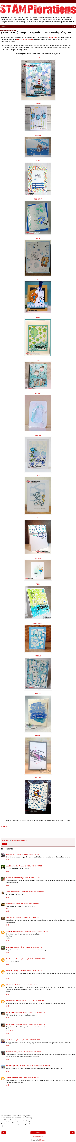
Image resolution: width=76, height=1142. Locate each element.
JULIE (38, 238)
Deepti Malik (53, 37)
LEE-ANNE (38, 58)
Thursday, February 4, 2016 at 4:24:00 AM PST (26, 1052)
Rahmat (8, 878)
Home (38, 1132)
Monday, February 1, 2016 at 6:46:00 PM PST (24, 854)
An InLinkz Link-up (7, 826)
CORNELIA (38, 199)
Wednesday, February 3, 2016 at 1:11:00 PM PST (30, 1024)
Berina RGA (10, 1012)
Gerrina (8, 1052)
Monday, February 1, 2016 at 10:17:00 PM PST (25, 917)
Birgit (8, 854)
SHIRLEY (38, 104)
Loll (7, 1040)
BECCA (38, 694)
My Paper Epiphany (12, 1065)
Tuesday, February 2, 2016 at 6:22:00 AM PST (30, 959)
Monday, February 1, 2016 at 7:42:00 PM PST (27, 866)
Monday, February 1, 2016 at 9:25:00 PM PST (29, 891)
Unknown (9, 970)
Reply (7, 860)
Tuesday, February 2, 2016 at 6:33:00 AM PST (27, 970)
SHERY (38, 778)
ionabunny (9, 947)
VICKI (38, 280)
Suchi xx (8, 908)
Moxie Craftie (10, 1031)
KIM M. (38, 518)
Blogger (41, 1140)
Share (4, 843)
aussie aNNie (10, 891)
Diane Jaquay (10, 1000)
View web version (38, 1136)
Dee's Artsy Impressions (24, 39)
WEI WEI (38, 736)
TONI (38, 161)
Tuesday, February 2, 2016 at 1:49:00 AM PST (28, 947)
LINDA (38, 476)
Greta (8, 917)
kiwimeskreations (12, 931)
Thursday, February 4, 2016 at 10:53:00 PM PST (34, 1065)
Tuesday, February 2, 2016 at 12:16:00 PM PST (23, 984)
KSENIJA (38, 558)
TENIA (38, 584)
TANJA (38, 360)
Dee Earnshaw (10, 959)
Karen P (8, 1077)
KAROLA (38, 435)
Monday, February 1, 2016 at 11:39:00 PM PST (33, 931)
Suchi (8, 903)
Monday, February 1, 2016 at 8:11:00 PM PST (26, 878)
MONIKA (38, 135)
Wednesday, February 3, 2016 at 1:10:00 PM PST (30, 1012)
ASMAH (38, 656)
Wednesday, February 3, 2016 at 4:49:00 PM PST (24, 1040)
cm (7, 984)
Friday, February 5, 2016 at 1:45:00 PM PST (25, 1077)
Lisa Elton (9, 866)
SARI (38, 317)
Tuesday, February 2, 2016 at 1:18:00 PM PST (30, 1000)
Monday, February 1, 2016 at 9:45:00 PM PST (24, 903)
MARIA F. (38, 393)
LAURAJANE (38, 623)
